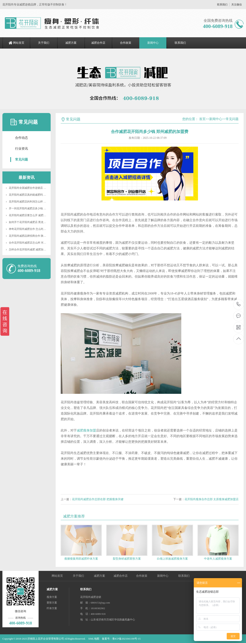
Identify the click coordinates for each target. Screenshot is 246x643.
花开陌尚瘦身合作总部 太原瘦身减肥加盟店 (211, 499)
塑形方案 (52, 602)
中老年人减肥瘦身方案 (218, 558)
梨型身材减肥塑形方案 (127, 558)
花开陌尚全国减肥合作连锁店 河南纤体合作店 (35, 187)
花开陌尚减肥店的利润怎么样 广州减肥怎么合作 (36, 201)
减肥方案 (71, 42)
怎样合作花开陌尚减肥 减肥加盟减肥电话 (32, 249)
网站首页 (18, 42)
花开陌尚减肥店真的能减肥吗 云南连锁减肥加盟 (36, 194)
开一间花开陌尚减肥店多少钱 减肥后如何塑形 (35, 208)
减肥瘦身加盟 (86, 430)
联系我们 (222, 4)
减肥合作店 (98, 42)
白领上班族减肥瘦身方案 (172, 558)
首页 (202, 119)
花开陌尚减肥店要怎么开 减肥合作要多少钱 (34, 215)
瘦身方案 (52, 596)
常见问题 (21, 159)
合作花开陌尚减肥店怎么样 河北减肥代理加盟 (35, 242)
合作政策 (125, 42)
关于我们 (43, 42)
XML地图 (93, 638)
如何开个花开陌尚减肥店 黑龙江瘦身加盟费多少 (36, 222)
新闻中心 (153, 42)
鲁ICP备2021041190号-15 (126, 638)
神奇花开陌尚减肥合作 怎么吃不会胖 (30, 228)
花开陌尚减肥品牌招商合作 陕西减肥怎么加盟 (35, 235)
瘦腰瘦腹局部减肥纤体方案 (81, 558)
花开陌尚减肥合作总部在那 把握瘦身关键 (97, 499)
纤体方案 (52, 608)
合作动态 (21, 137)
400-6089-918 (238, 304)
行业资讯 (21, 148)
